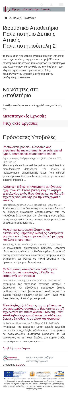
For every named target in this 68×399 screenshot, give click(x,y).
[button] (41, 4)
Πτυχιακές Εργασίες (20, 123)
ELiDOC (20, 364)
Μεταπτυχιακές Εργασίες (25, 116)
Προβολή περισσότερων (16, 348)
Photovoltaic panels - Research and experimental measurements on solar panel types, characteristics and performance (32, 150)
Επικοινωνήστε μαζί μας (39, 357)
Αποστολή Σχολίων (37, 361)
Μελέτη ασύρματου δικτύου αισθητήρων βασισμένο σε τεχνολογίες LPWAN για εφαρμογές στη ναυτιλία (30, 272)
